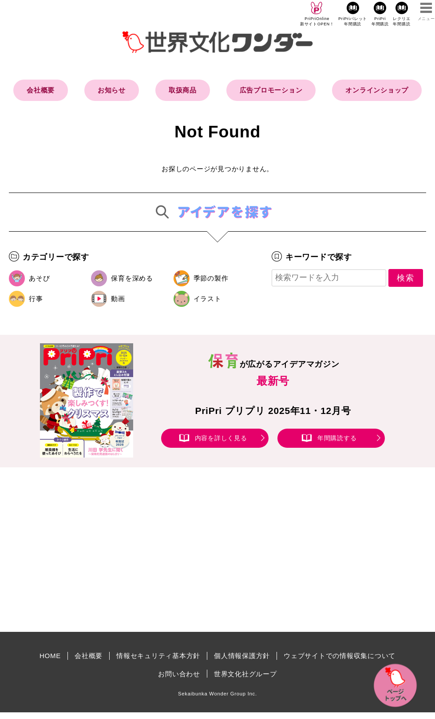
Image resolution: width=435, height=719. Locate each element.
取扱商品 (183, 90)
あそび (39, 278)
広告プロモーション (271, 90)
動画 (118, 298)
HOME (50, 655)
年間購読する (337, 438)
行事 (36, 298)
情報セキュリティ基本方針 (158, 655)
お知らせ (112, 90)
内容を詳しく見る (221, 438)
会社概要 (41, 90)
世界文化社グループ (245, 674)
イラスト (207, 298)
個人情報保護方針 (242, 655)
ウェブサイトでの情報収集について (339, 655)
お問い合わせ (179, 674)
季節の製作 (211, 278)
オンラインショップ (376, 90)
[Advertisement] (142, 549)
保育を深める (132, 278)
